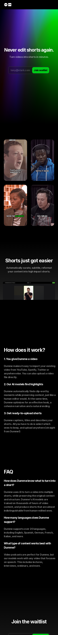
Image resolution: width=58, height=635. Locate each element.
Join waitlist (40, 70)
